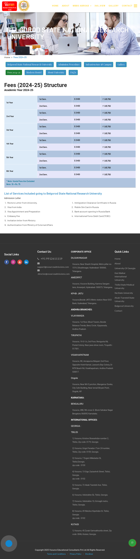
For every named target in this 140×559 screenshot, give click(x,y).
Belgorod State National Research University (29, 64)
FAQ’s (73, 72)
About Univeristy (56, 72)
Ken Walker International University (121, 276)
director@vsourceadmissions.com (53, 274)
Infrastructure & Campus (98, 64)
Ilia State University (124, 293)
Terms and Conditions (56, 554)
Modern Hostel (33, 72)
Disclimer (89, 554)
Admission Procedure (69, 64)
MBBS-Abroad (82, 6)
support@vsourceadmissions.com (53, 267)
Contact (127, 6)
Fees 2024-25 (13, 72)
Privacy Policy (75, 554)
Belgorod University (124, 306)
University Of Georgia (125, 268)
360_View (100, 6)
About (65, 6)
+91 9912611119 (49, 258)
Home (55, 6)
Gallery (114, 6)
